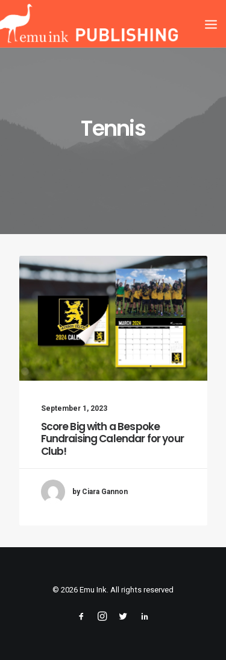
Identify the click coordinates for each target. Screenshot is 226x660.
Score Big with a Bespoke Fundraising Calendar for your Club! (112, 439)
